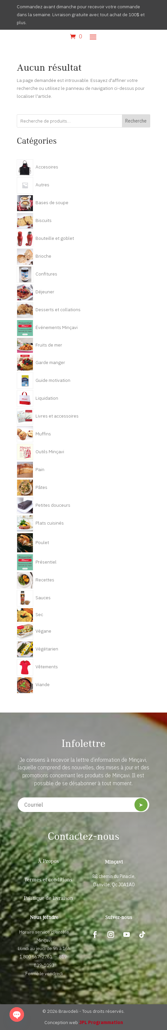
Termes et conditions (48, 880)
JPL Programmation (101, 1022)
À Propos (48, 861)
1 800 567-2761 (35, 957)
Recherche (136, 121)
